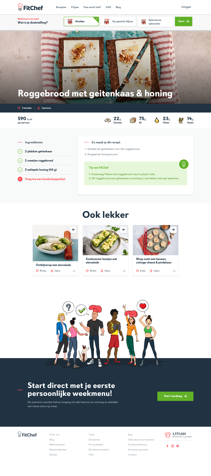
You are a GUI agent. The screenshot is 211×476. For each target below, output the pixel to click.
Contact (132, 455)
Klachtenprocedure (99, 450)
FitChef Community (30, 7)
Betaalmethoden (58, 450)
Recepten (61, 7)
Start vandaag (175, 396)
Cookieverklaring (137, 444)
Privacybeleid (96, 444)
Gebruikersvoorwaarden (141, 440)
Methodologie (57, 444)
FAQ (108, 7)
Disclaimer (94, 440)
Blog (118, 7)
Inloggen (186, 7)
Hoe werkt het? (92, 7)
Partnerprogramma (138, 450)
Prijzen (75, 7)
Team (91, 434)
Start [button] (183, 21)
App (130, 434)
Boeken (53, 455)
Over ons (54, 434)
